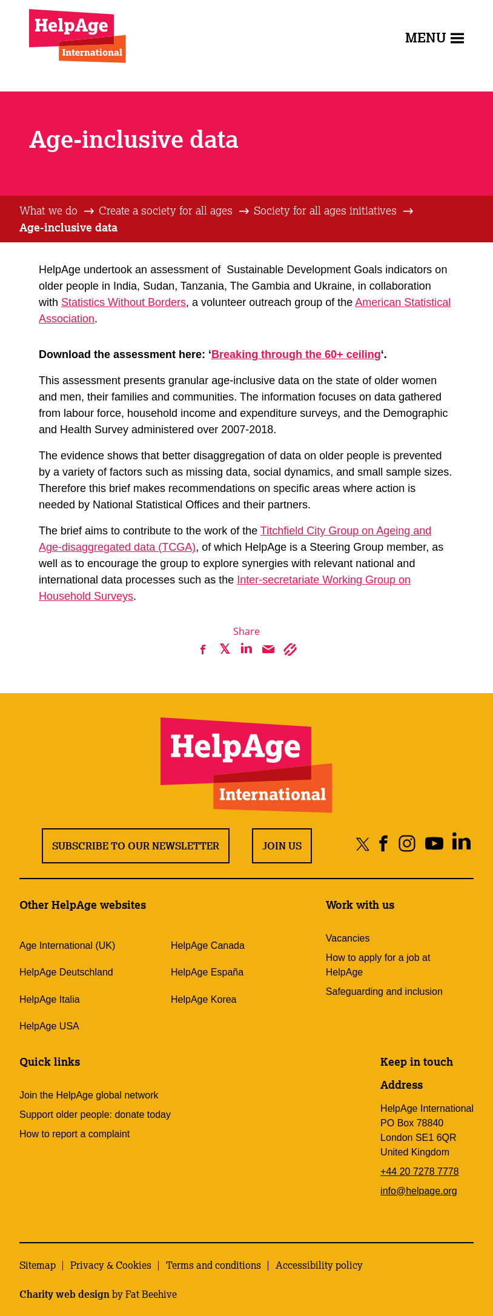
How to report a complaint (74, 1134)
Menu (434, 37)
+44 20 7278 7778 (419, 1171)
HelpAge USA (49, 1026)
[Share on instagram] (407, 844)
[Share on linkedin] (461, 844)
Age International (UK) (67, 945)
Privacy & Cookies (110, 1265)
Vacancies (348, 938)
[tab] (57, 210)
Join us (282, 845)
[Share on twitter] (363, 844)
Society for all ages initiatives (325, 210)
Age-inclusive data (68, 227)
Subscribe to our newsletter (135, 845)
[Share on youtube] (434, 844)
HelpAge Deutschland (66, 972)
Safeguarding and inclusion (384, 991)
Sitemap (37, 1265)
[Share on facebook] (384, 844)
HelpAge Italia (49, 999)
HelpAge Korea (204, 999)
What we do (48, 210)
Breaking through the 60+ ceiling (296, 354)
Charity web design (64, 1294)
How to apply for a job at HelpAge (378, 964)
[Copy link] (290, 649)
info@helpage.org (418, 1191)
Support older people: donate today (95, 1114)
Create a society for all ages (166, 210)
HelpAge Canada (208, 945)
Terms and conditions (213, 1265)
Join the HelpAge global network (88, 1095)
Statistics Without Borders (123, 302)
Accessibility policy (319, 1265)
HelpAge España (207, 972)
